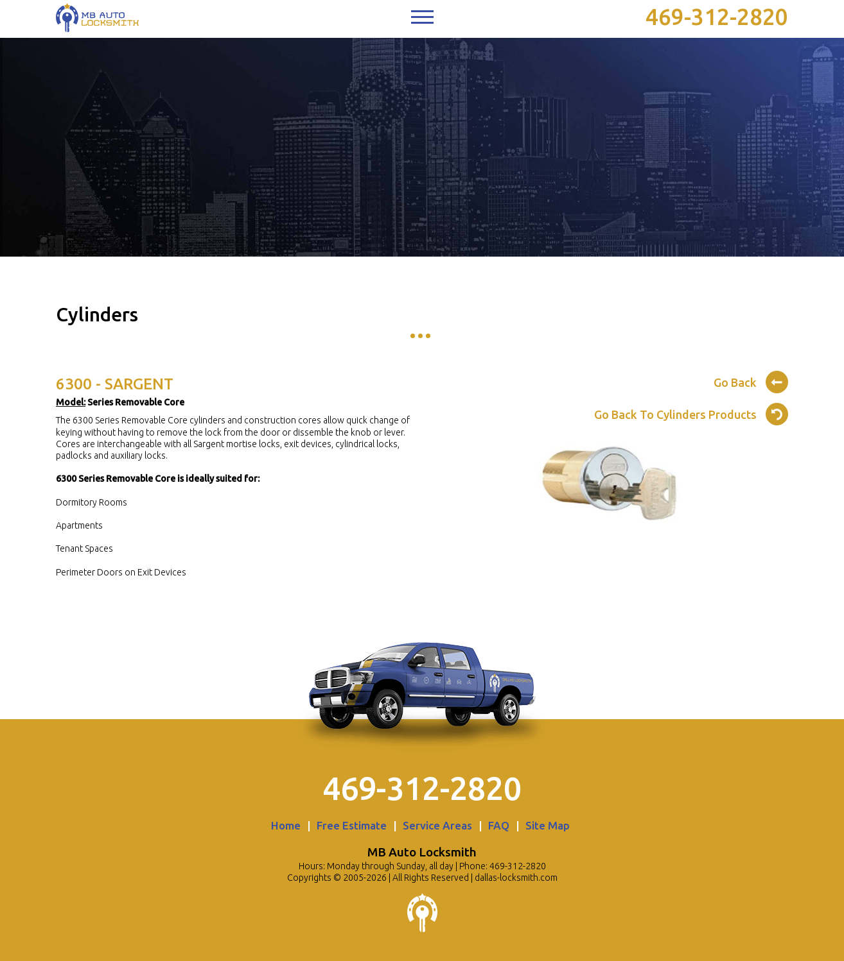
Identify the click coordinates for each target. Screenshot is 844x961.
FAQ (498, 825)
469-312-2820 (717, 17)
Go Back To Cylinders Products (691, 412)
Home (286, 825)
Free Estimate (352, 825)
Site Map (547, 825)
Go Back (751, 380)
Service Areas (437, 825)
